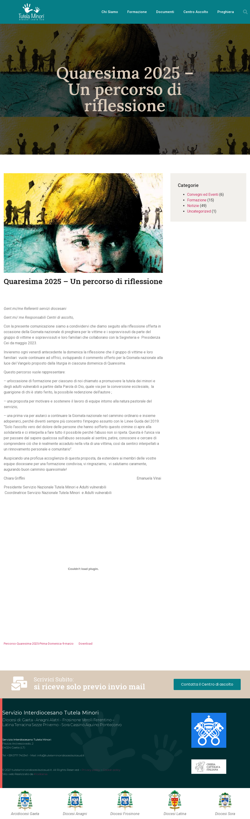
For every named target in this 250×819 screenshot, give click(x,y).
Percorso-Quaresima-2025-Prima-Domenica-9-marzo (39, 643)
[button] (245, 12)
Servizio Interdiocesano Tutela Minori (50, 713)
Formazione (137, 12)
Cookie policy (111, 770)
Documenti (165, 12)
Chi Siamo (109, 12)
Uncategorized (199, 211)
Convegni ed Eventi (202, 194)
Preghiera (225, 12)
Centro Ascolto (195, 12)
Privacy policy (91, 770)
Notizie (193, 205)
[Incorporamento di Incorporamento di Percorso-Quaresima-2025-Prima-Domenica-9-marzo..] (83, 569)
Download (85, 643)
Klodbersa (40, 774)
